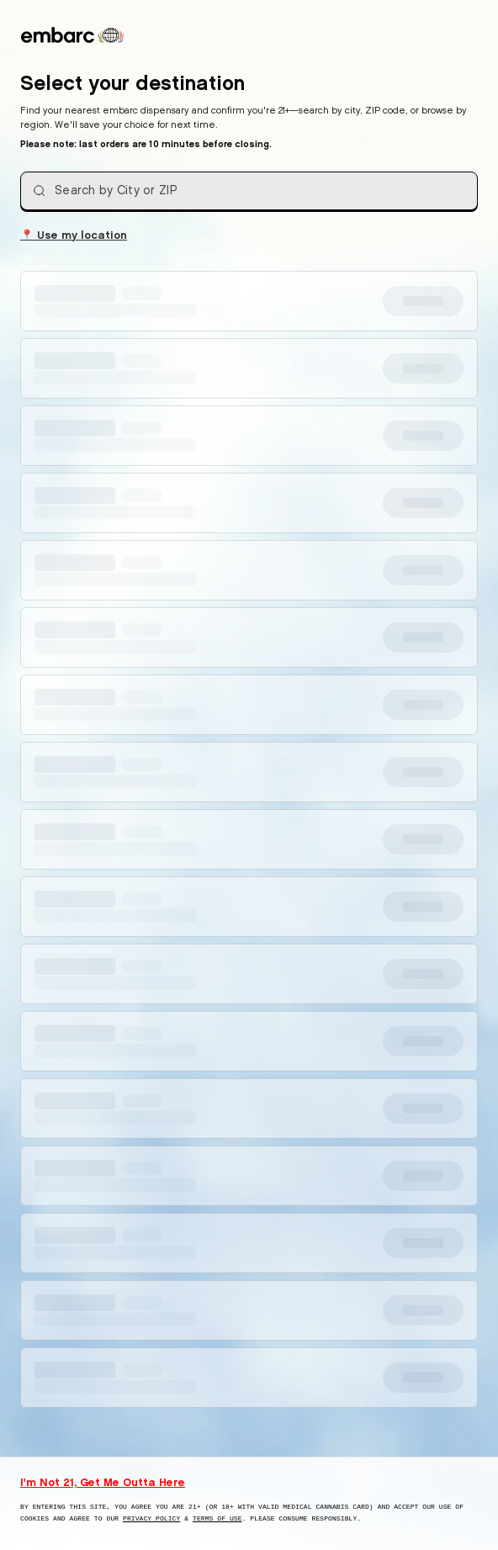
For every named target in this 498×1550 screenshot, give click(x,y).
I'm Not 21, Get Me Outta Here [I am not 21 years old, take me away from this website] (102, 1482)
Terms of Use (217, 1518)
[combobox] (249, 191)
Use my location (73, 233)
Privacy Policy (151, 1518)
